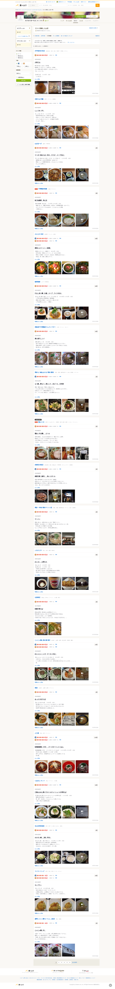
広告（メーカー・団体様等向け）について (87, 977)
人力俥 (37, 733)
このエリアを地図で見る (23, 36)
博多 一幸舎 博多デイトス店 (43, 507)
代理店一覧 (76, 979)
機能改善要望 (39, 979)
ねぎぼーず (38, 143)
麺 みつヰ (41, 422)
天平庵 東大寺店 (40, 51)
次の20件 (74, 962)
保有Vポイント (61, 1)
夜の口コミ (20, 55)
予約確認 (69, 1)
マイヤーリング (39, 871)
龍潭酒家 (37, 282)
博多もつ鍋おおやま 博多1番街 (44, 372)
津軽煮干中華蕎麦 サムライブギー (45, 327)
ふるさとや (38, 550)
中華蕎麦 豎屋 (42, 189)
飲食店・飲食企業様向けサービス (59, 977)
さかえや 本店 (39, 234)
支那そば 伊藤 (39, 99)
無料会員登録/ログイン (94, 1)
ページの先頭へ (110, 985)
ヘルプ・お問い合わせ (24, 977)
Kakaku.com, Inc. (80, 984)
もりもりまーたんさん (37, 9)
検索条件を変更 (92, 28)
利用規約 (53, 979)
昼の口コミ (20, 57)
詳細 (56, 55)
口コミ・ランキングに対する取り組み (45, 977)
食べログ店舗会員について (72, 977)
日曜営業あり (21, 77)
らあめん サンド (40, 780)
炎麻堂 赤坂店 (39, 465)
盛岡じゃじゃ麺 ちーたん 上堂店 (45, 919)
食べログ (21, 5)
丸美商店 (37, 597)
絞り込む (24, 80)
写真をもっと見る (39, 183)
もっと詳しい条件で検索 (24, 84)
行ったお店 (76, 1)
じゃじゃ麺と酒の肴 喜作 (42, 640)
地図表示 (97, 35)
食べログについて (50, 1)
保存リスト (83, 1)
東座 (36, 688)
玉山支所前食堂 (39, 826)
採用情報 (66, 979)
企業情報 (71, 979)
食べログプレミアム (47, 979)
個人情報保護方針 (60, 979)
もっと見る (37, 79)
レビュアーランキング (26, 9)
